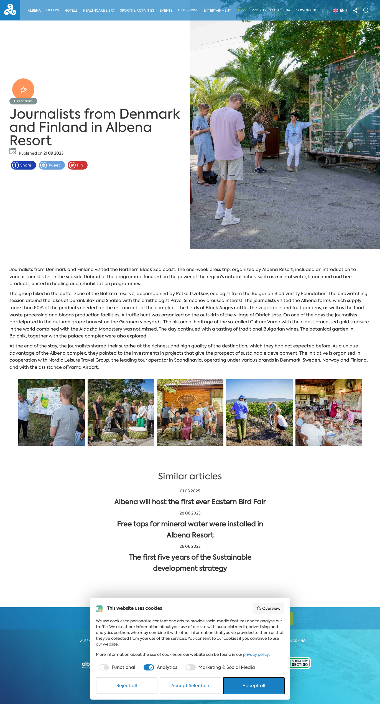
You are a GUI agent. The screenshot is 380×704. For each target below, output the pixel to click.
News (243, 10)
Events (166, 10)
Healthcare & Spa (99, 10)
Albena (34, 10)
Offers (52, 10)
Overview (268, 608)
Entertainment (218, 10)
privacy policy (256, 654)
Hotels (71, 10)
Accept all (254, 685)
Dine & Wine (189, 10)
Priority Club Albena (272, 10)
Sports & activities (138, 10)
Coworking (308, 10)
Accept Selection (190, 685)
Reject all (126, 685)
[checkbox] (116, 667)
